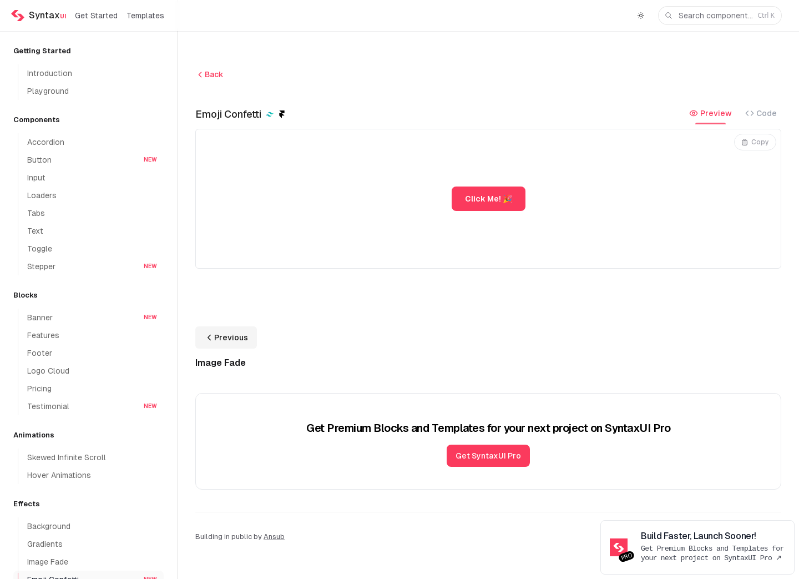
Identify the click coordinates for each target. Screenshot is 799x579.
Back (209, 74)
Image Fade (220, 363)
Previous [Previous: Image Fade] (226, 338)
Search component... (719, 16)
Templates (145, 15)
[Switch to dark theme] (641, 15)
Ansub (274, 536)
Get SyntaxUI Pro (488, 455)
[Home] (38, 15)
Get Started (96, 15)
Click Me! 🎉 (488, 198)
